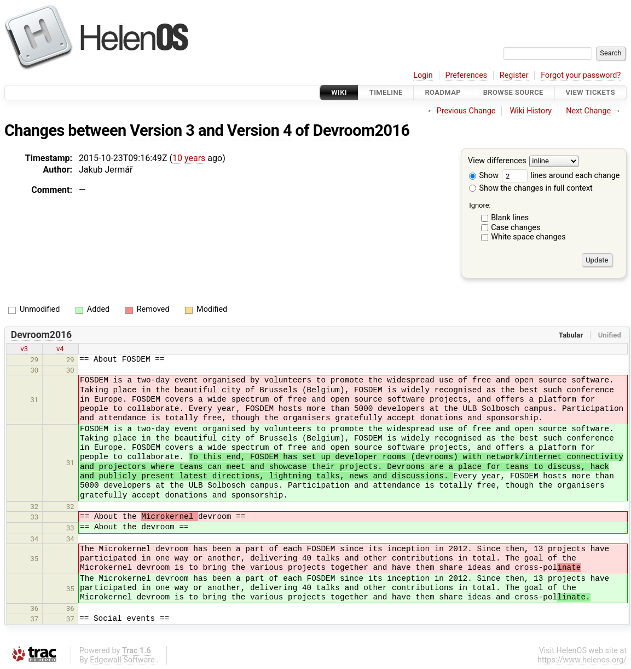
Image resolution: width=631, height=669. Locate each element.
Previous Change (466, 111)
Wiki (339, 92)
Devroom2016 (361, 130)
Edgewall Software (122, 660)
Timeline (386, 92)
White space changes (528, 237)
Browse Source (513, 92)
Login (423, 75)
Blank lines (510, 217)
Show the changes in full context (531, 188)
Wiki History (531, 111)
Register (514, 75)
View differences (497, 161)
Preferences (466, 75)
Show (484, 175)
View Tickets (590, 92)
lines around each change (561, 175)
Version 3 (162, 130)
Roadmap (443, 92)
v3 (24, 349)
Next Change (588, 111)
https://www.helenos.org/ (582, 660)
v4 (60, 349)
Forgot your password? (581, 75)
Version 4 (259, 130)
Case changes (515, 227)
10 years (188, 158)
